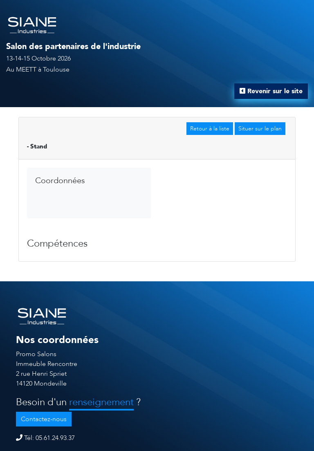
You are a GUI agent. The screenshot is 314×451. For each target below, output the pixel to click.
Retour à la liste (209, 128)
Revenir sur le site (271, 91)
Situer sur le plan (260, 128)
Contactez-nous (44, 419)
